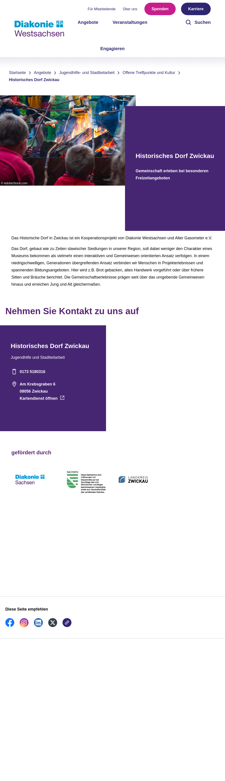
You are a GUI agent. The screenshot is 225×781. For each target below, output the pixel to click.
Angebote (42, 72)
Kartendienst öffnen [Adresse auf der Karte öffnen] (39, 398)
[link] (9, 625)
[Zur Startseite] (39, 28)
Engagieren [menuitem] (112, 48)
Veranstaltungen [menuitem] (129, 22)
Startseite (17, 72)
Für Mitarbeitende (102, 9)
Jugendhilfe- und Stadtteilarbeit (87, 72)
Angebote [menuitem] (88, 22)
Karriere (196, 9)
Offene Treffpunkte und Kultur (149, 72)
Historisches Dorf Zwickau (34, 80)
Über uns (130, 9)
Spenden (160, 9)
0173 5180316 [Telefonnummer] (28, 371)
